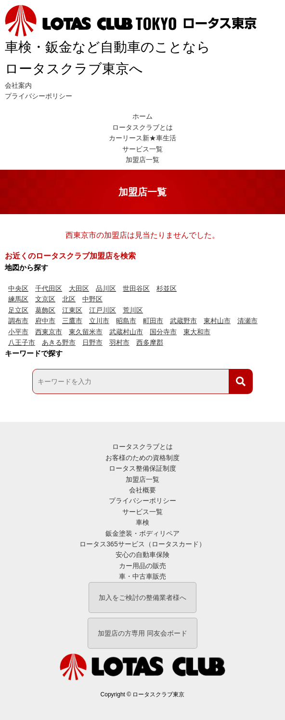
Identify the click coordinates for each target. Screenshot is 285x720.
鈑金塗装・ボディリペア (142, 533)
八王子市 (21, 342)
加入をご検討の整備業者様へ (142, 597)
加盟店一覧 (142, 159)
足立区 (18, 310)
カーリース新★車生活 (142, 138)
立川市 (99, 321)
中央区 (18, 288)
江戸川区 (102, 310)
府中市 (45, 321)
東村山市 (217, 321)
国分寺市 (163, 332)
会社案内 (18, 85)
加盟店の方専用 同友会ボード (142, 633)
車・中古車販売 (142, 576)
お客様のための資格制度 (142, 458)
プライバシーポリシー (38, 96)
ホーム (142, 116)
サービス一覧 (142, 149)
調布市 (18, 321)
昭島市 (126, 321)
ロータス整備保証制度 (142, 468)
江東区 (72, 310)
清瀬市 (247, 321)
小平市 (18, 332)
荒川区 (133, 310)
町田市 (153, 321)
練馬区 (18, 299)
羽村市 (119, 342)
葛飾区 (45, 310)
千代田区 (48, 288)
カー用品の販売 (142, 566)
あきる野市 (59, 342)
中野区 (92, 299)
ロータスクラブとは (142, 127)
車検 (142, 522)
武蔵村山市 (126, 332)
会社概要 (142, 490)
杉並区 (166, 288)
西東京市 (48, 332)
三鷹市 (72, 321)
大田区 (79, 288)
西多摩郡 (149, 342)
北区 (69, 299)
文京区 (45, 299)
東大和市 (196, 332)
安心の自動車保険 (142, 554)
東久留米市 (86, 332)
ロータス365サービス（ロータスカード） (142, 544)
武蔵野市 (183, 321)
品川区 (106, 288)
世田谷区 (136, 288)
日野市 (92, 342)
